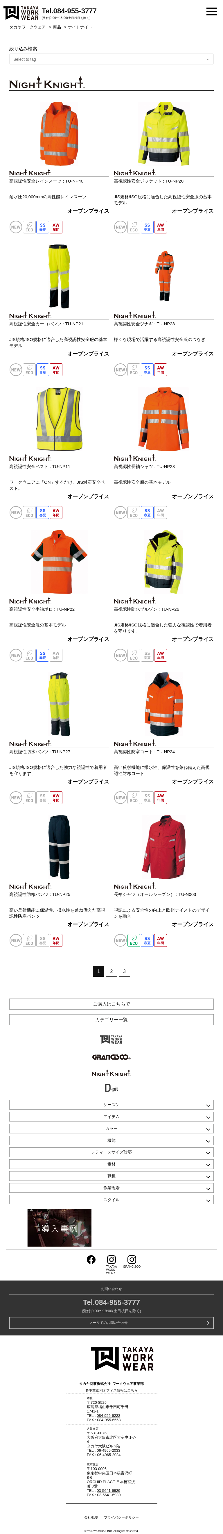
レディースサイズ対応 (111, 1152)
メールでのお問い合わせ (108, 1323)
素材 (111, 1164)
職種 (111, 1176)
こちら (132, 1390)
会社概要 (91, 1517)
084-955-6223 (108, 1415)
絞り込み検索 (23, 48)
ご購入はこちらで (111, 1003)
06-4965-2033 (108, 1450)
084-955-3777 (75, 11)
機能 (111, 1140)
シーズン (111, 1104)
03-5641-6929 (108, 1490)
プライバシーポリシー (121, 1517)
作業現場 (111, 1187)
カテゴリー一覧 (111, 1019)
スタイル (111, 1199)
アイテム (111, 1116)
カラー (111, 1128)
